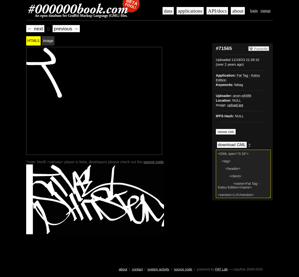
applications (190, 11)
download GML (232, 144)
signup (265, 11)
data (168, 11)
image (48, 41)
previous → (66, 28)
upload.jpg (235, 105)
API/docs (217, 11)
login (254, 11)
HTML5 (33, 41)
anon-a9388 (242, 96)
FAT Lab (221, 269)
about (237, 11)
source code (153, 162)
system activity (158, 269)
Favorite (261, 49)
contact (137, 269)
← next (35, 28)
